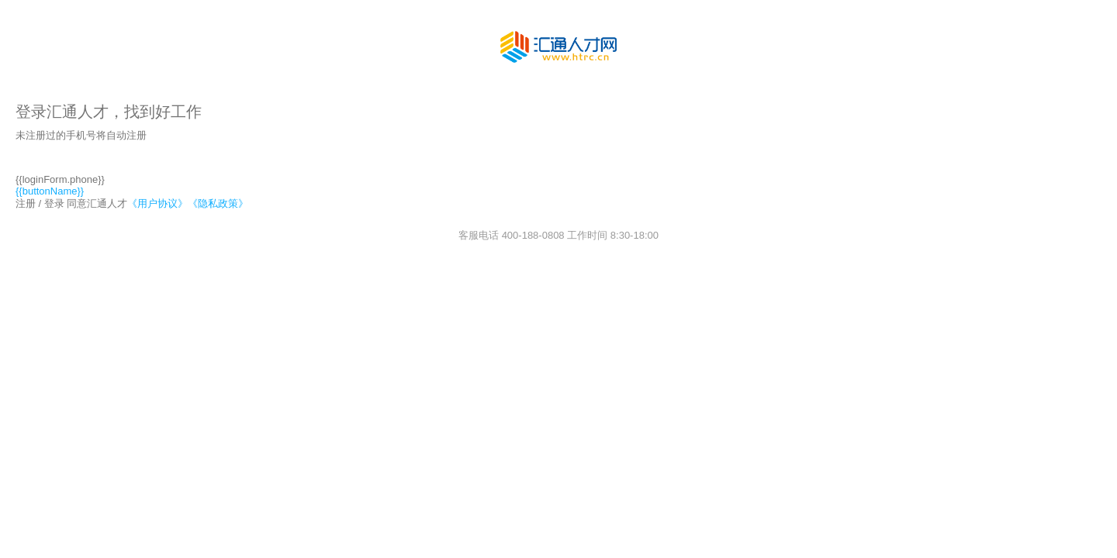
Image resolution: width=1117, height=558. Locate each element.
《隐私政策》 (218, 203)
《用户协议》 (157, 203)
